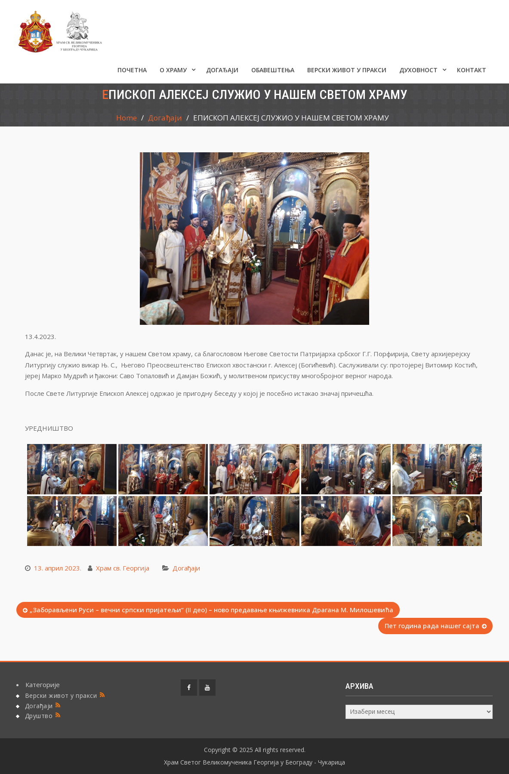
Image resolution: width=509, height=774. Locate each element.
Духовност (418, 70)
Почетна (132, 70)
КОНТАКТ (471, 70)
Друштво (39, 716)
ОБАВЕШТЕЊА (272, 70)
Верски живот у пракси (346, 70)
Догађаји (222, 70)
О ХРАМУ (173, 70)
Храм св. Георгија (122, 568)
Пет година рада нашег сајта (432, 625)
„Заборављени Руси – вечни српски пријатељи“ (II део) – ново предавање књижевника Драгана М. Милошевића (211, 609)
